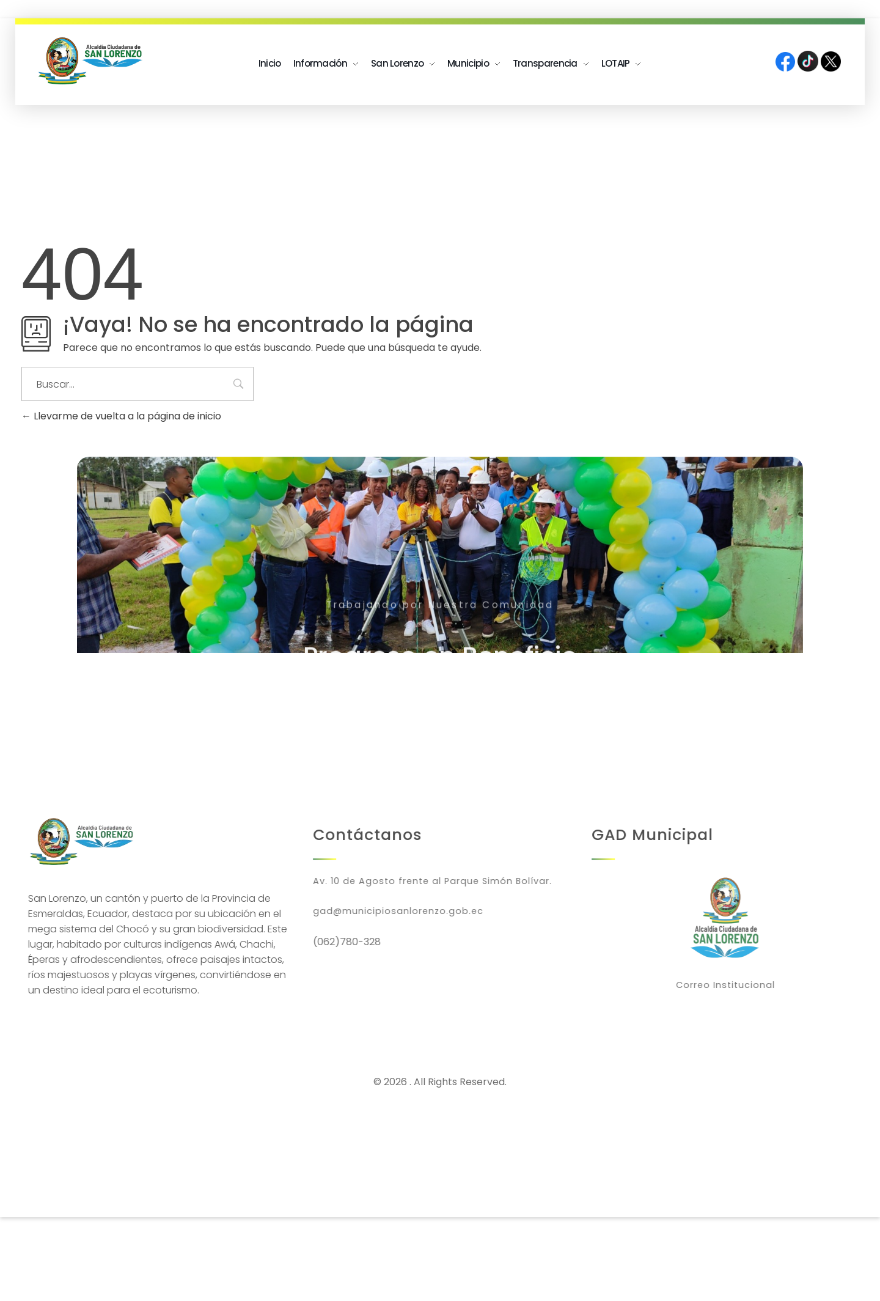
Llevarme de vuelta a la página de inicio (121, 416)
